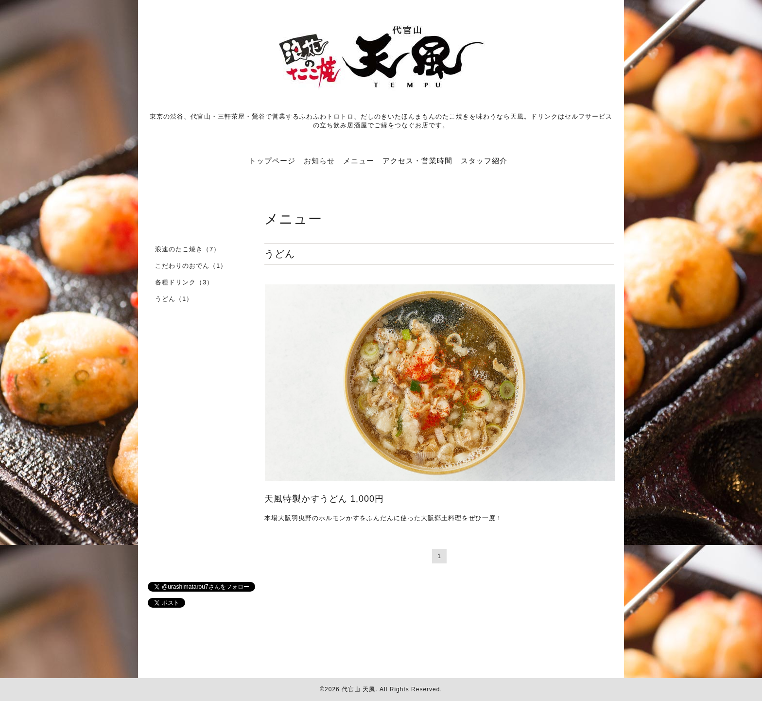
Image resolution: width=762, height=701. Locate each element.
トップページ (272, 161)
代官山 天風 (358, 689)
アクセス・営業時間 (417, 161)
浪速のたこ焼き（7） (187, 249)
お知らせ (319, 161)
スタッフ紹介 (484, 161)
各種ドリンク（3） (184, 282)
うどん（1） (174, 298)
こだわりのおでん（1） (191, 265)
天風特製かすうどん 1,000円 (324, 499)
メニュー (358, 161)
